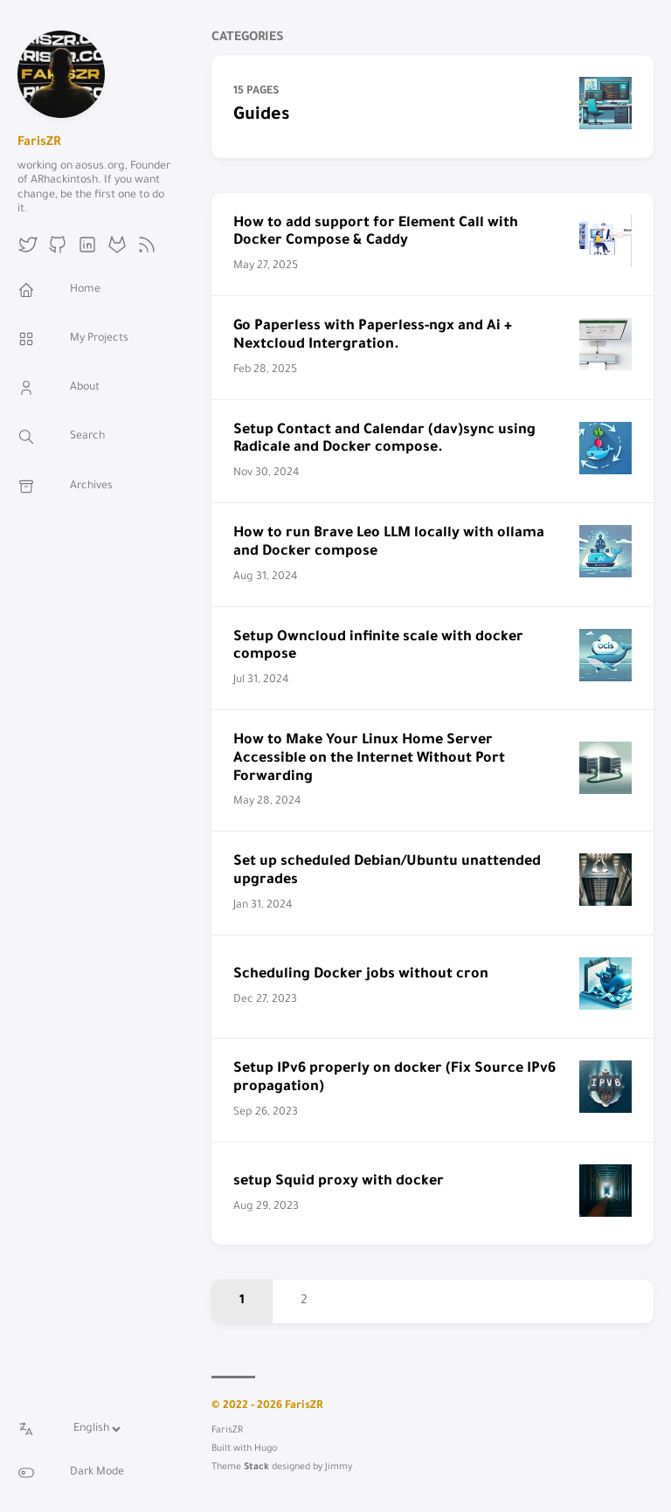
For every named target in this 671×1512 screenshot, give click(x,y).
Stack (256, 1467)
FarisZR (38, 143)
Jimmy (338, 1467)
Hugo (265, 1449)
